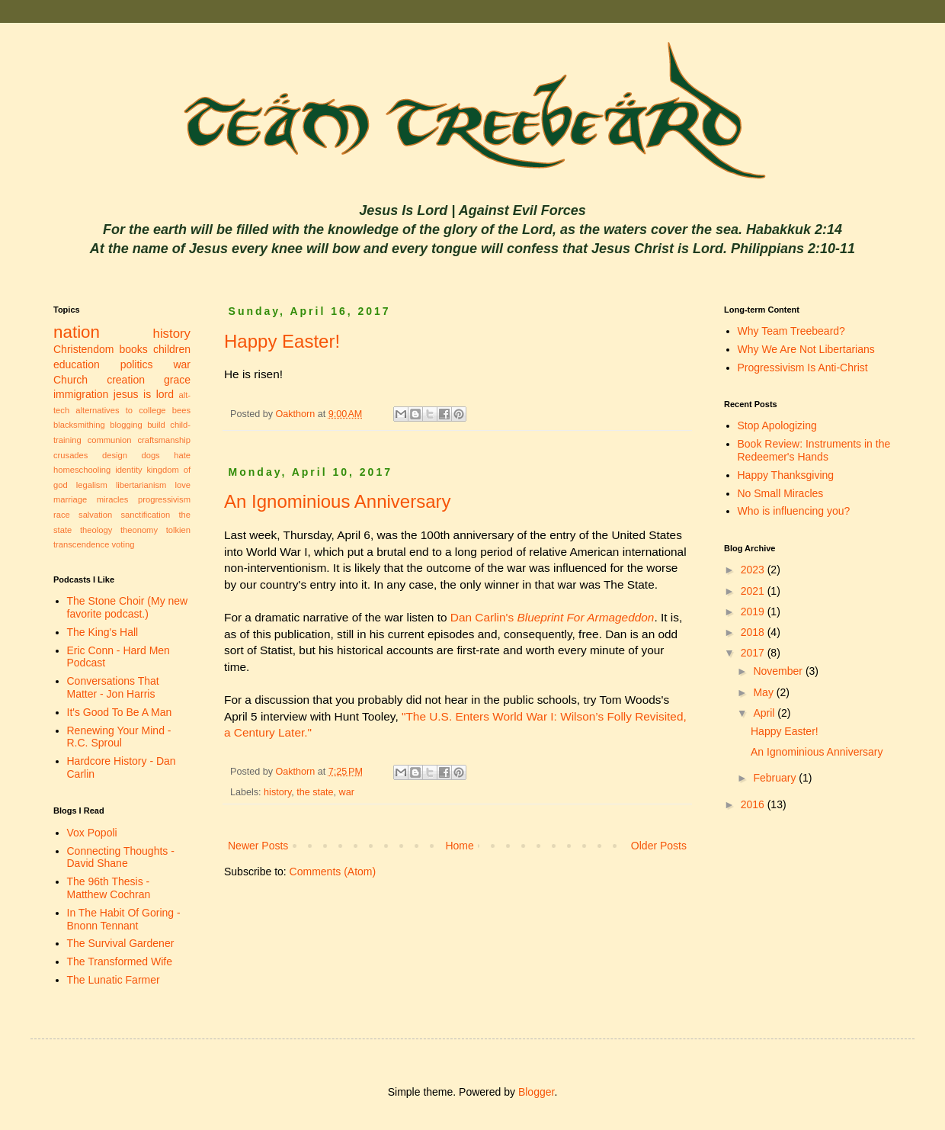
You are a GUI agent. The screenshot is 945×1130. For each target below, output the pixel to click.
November (779, 671)
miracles (113, 499)
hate (182, 455)
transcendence (81, 544)
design (114, 455)
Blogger (536, 1092)
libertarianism (141, 485)
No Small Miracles (781, 493)
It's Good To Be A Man (119, 712)
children (172, 349)
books (134, 349)
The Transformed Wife (120, 961)
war (346, 792)
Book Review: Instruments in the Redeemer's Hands (814, 450)
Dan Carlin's (552, 617)
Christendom (83, 349)
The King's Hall (103, 632)
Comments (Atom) (333, 871)
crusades (70, 455)
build (156, 424)
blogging (126, 424)
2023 (754, 569)
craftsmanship (164, 440)
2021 (754, 591)
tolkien (178, 530)
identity (128, 469)
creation (126, 380)
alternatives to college (120, 410)
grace (177, 380)
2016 (754, 804)
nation (76, 332)
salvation (95, 514)
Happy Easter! (282, 341)
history (277, 792)
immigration (80, 394)
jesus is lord (144, 394)
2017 (754, 653)
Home (459, 845)
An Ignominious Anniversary (337, 501)
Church (70, 380)
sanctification (145, 514)
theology (96, 530)
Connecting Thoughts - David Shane (121, 857)
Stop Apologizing (777, 425)
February (776, 778)
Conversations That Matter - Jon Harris (113, 687)
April (765, 713)
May (764, 692)
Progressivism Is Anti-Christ (803, 367)
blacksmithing (79, 424)
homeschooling (82, 469)
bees (181, 410)
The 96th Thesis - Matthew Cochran (109, 887)
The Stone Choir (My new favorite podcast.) (127, 607)
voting (123, 544)
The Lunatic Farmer (113, 980)
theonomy (139, 530)
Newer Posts (258, 845)
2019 (754, 611)
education (76, 364)
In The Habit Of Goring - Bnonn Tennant (124, 919)
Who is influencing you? (794, 511)
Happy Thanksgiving (786, 475)
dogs (150, 455)
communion (110, 440)
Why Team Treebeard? (791, 331)
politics (136, 364)
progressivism (164, 499)
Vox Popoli (92, 833)
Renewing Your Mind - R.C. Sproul (119, 737)
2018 (754, 632)
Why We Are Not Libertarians (806, 349)
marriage (70, 499)
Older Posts (659, 845)
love (183, 485)
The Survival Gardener (121, 943)
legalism (91, 485)
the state (314, 792)
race (61, 514)
